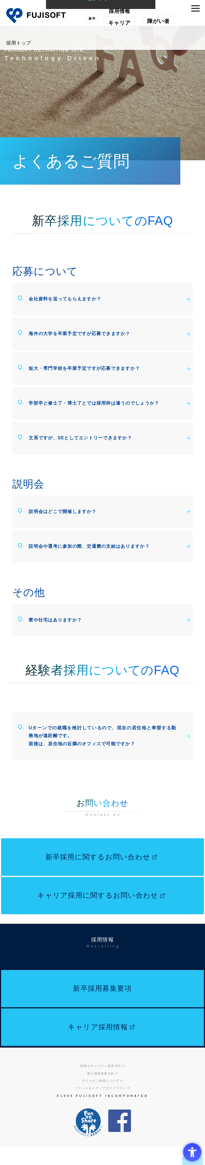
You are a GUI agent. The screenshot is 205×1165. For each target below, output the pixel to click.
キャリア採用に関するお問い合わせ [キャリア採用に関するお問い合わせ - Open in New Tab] (97, 930)
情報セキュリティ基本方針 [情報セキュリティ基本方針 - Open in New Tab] (100, 1118)
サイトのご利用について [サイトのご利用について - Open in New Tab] (101, 1132)
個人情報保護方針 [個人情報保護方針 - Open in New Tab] (100, 1125)
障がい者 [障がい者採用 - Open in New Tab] (155, 22)
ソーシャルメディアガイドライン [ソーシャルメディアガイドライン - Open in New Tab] (100, 1140)
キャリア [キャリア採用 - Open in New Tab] (116, 22)
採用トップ (21, 42)
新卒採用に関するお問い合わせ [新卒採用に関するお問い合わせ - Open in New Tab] (97, 884)
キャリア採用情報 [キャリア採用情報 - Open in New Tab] (97, 1075)
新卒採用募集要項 (102, 1030)
